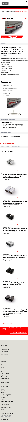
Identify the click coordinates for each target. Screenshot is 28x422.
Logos (2, 389)
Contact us (3, 364)
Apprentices (3, 361)
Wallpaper (3, 397)
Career (2, 358)
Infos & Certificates (5, 404)
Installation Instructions (6, 394)
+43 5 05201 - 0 (6, 353)
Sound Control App (5, 390)
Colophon (3, 370)
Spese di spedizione (5, 378)
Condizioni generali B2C (6, 371)
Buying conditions (5, 375)
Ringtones (3, 399)
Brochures (3, 392)
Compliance (3, 380)
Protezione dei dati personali (7, 376)
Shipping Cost (19, 327)
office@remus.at (4, 354)
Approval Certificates (5, 395)
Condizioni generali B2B (6, 373)
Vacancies (3, 359)
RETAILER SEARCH (6, 407)
